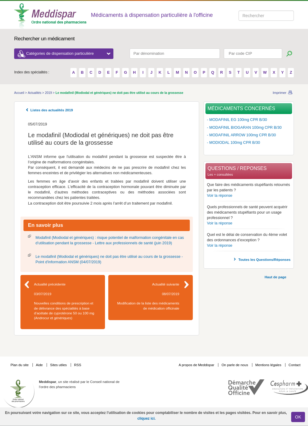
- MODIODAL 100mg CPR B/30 (233, 142)
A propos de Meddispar (196, 365)
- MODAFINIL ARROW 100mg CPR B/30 (241, 135)
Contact (294, 365)
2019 (49, 92)
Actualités (35, 92)
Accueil (19, 92)
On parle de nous (234, 365)
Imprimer (279, 92)
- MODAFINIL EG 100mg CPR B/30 (237, 120)
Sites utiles (59, 365)
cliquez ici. (146, 418)
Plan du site (20, 365)
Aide (40, 365)
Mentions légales (268, 365)
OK (298, 417)
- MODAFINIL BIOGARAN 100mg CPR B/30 (244, 127)
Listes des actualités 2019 (51, 110)
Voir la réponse (219, 195)
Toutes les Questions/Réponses (264, 259)
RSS (77, 365)
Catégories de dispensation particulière (68, 53)
